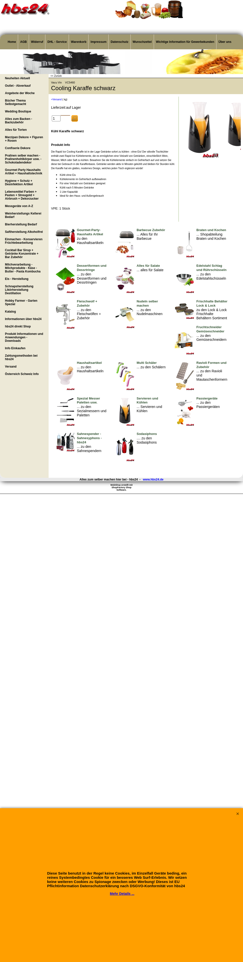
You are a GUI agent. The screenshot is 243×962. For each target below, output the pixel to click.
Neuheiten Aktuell (17, 78)
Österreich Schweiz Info (22, 374)
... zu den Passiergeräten (208, 405)
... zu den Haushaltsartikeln (90, 369)
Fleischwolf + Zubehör (87, 303)
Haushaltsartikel (89, 363)
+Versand (56, 99)
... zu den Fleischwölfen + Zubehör (89, 314)
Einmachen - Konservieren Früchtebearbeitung (23, 241)
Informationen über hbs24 (23, 319)
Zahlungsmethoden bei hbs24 (21, 357)
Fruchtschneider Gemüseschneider (210, 329)
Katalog (10, 311)
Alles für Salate (148, 265)
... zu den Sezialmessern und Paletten (91, 411)
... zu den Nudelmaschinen (149, 312)
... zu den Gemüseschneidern (211, 338)
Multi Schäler (147, 363)
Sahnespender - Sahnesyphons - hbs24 (89, 438)
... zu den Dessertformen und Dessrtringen (91, 278)
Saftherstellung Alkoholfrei (24, 232)
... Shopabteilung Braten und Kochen (211, 236)
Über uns (224, 42)
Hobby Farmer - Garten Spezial (21, 302)
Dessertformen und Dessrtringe (91, 268)
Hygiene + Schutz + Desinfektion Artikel (19, 182)
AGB (23, 42)
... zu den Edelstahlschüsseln (211, 276)
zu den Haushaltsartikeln (90, 241)
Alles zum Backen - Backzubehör (18, 120)
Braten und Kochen (211, 230)
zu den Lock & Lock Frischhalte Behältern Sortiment (211, 314)
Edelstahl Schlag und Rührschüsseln (211, 268)
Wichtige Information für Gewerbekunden (185, 42)
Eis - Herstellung (17, 279)
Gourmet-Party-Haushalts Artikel (90, 232)
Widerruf (37, 42)
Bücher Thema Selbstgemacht (15, 102)
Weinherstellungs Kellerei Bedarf (23, 215)
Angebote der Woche (20, 93)
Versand (11, 366)
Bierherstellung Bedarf (21, 224)
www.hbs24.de (153, 479)
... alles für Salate (150, 270)
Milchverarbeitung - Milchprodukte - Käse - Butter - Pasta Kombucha (22, 268)
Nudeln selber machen (147, 303)
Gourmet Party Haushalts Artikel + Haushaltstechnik (23, 171)
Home (12, 42)
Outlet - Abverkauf (18, 85)
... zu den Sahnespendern (89, 449)
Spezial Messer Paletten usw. (88, 400)
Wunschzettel (142, 42)
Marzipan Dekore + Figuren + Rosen (24, 138)
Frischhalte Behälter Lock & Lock (211, 303)
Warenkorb (78, 42)
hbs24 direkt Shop (18, 326)
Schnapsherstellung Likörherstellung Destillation (19, 290)
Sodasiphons (147, 434)
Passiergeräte (206, 398)
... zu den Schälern (151, 367)
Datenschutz (119, 42)
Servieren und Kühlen (147, 400)
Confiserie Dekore (17, 148)
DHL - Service (57, 42)
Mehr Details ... (122, 894)
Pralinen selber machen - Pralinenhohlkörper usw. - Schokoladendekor (23, 159)
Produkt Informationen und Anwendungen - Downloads (24, 337)
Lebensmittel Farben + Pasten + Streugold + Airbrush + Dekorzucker (22, 195)
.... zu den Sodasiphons (147, 440)
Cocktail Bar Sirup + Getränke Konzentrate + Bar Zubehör (21, 253)
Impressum (98, 42)
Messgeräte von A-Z (19, 206)
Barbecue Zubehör (151, 230)
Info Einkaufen (15, 348)
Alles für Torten (16, 130)
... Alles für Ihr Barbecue (147, 236)
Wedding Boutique (18, 111)
